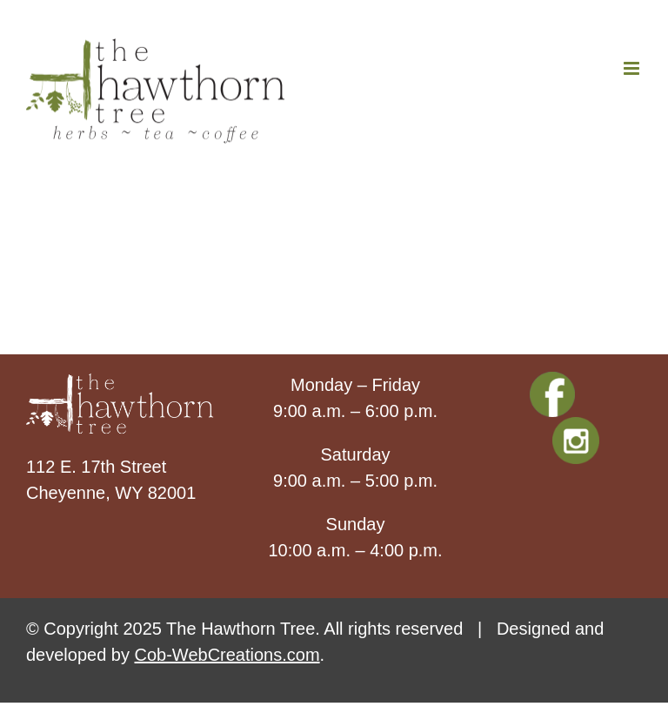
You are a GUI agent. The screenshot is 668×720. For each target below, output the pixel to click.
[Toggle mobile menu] (633, 68)
